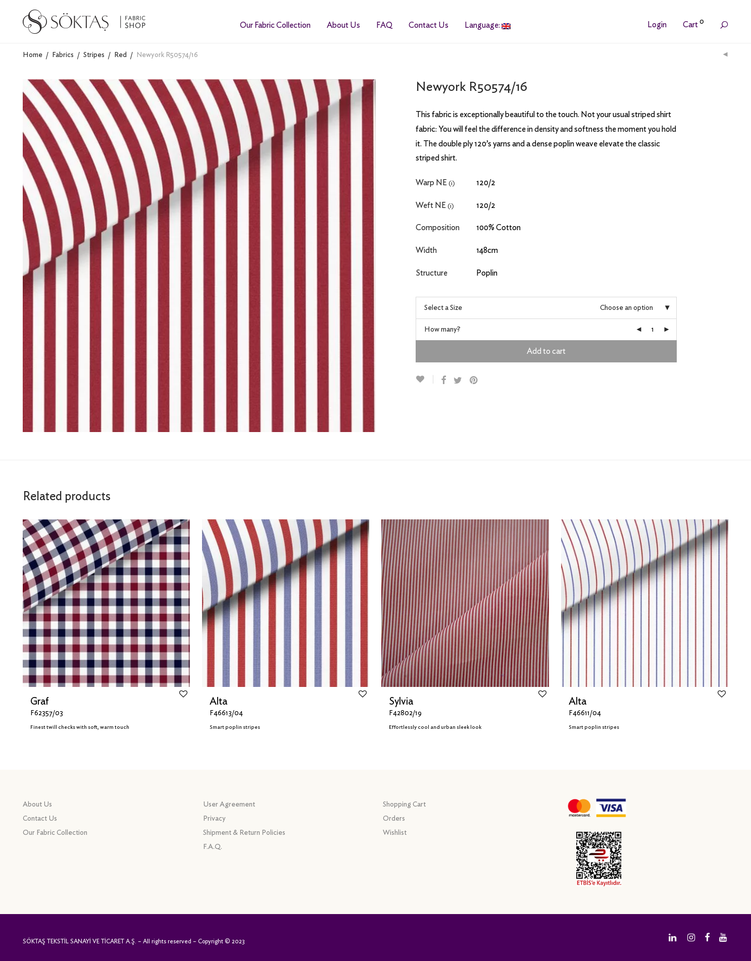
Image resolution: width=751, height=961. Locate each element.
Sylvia (401, 702)
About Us (343, 25)
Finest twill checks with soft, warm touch (79, 727)
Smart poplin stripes (235, 727)
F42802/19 (405, 713)
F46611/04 (585, 713)
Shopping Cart (404, 804)
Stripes (94, 55)
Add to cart (546, 351)
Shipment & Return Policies (244, 832)
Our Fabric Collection (275, 25)
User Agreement (229, 804)
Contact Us (428, 25)
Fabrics (63, 55)
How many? (442, 329)
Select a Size (443, 307)
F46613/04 (226, 713)
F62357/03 (46, 713)
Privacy (214, 818)
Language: (488, 25)
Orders (394, 818)
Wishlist (395, 832)
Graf (39, 702)
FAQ (384, 25)
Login (657, 25)
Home (32, 55)
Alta (218, 702)
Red (120, 55)
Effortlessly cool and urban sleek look (435, 727)
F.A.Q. (212, 846)
